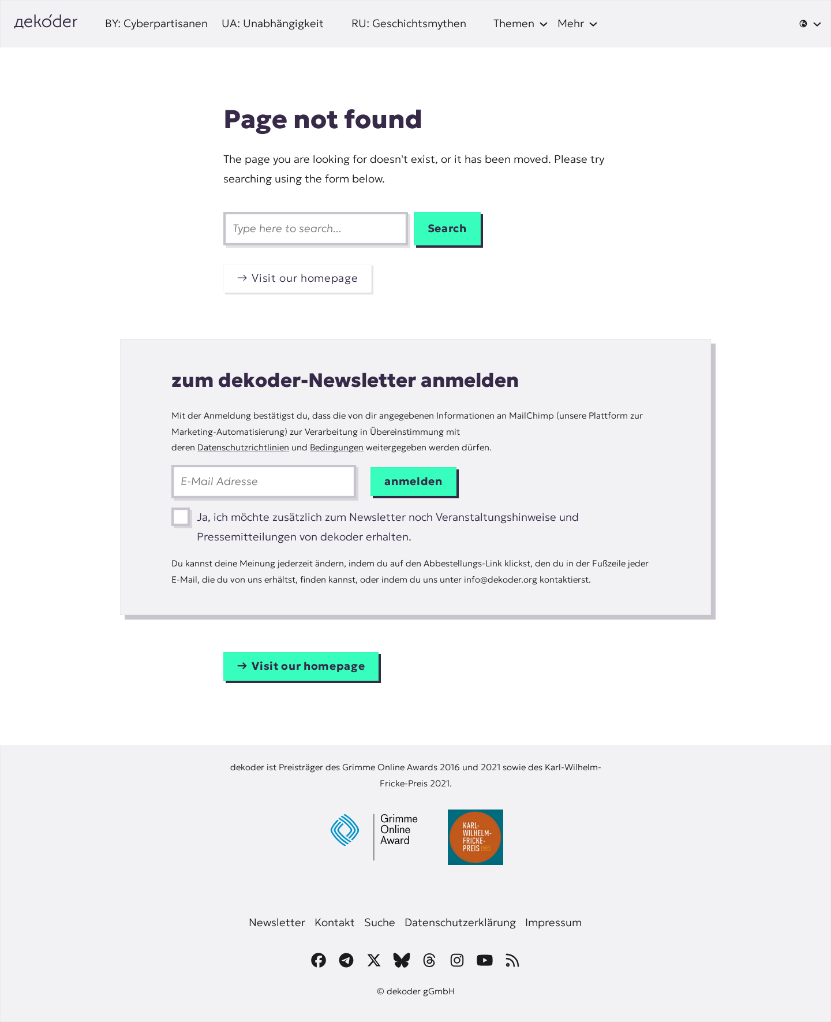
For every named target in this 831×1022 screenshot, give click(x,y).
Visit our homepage (305, 278)
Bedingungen (337, 447)
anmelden (413, 481)
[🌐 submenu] (810, 23)
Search (447, 228)
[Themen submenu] (521, 23)
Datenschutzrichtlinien (243, 447)
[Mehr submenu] (577, 23)
